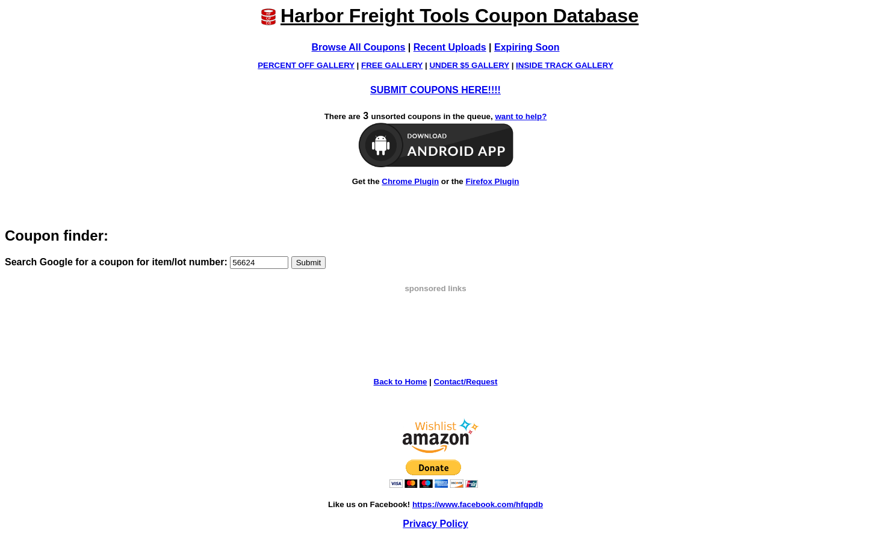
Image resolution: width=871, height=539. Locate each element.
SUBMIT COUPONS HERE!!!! (435, 90)
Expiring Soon (526, 47)
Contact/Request (466, 381)
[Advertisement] (436, 320)
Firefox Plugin (492, 181)
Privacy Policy (435, 524)
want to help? (521, 116)
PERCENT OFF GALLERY (306, 65)
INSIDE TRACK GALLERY (564, 65)
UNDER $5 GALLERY (469, 65)
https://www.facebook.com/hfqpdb (477, 504)
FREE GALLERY (392, 65)
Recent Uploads (450, 47)
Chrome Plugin (410, 181)
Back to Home (400, 381)
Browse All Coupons (359, 47)
